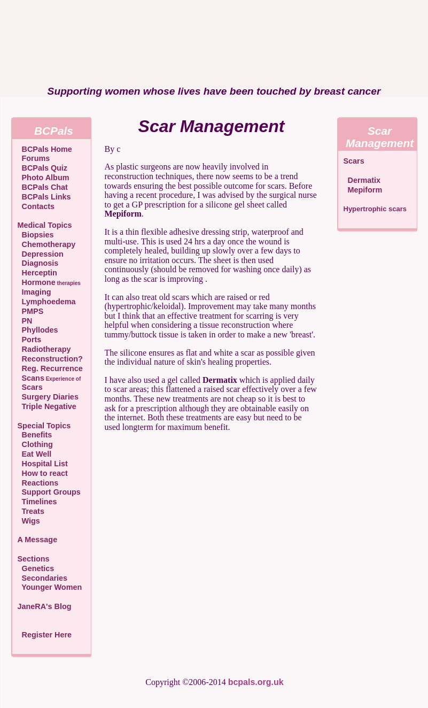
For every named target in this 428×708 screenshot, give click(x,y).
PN (25, 321)
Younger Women (50, 587)
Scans (49, 378)
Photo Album (43, 177)
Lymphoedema (47, 301)
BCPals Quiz (43, 168)
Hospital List (43, 463)
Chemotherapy (47, 244)
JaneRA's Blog (45, 606)
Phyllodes (38, 330)
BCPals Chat (43, 187)
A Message (38, 539)
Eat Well (35, 454)
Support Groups (49, 492)
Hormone (49, 282)
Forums (34, 158)
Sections (34, 559)
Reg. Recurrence (50, 368)
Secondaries (43, 578)
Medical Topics (45, 225)
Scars (30, 387)
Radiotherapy (44, 349)
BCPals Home (45, 149)
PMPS (31, 311)
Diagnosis (38, 263)
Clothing (35, 444)
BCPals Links (44, 197)
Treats (31, 511)
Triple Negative (47, 406)
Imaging (34, 292)
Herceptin (37, 272)
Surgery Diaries (48, 397)
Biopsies (36, 234)
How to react (43, 473)
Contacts (36, 206)
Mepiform (363, 190)
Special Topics (44, 425)
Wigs (29, 521)
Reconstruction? (50, 359)
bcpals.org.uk (256, 682)
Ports (30, 339)
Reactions (38, 483)
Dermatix (362, 180)
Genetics (36, 568)
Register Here (47, 634)
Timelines (37, 501)
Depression (41, 254)
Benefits (35, 434)
